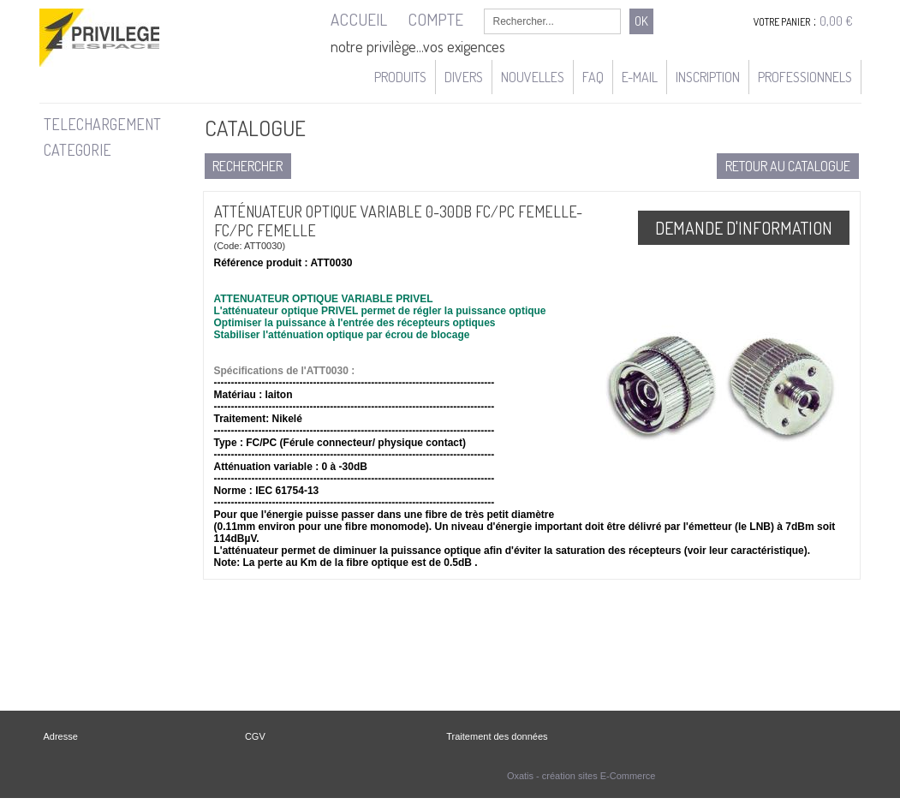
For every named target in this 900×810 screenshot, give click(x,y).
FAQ (593, 77)
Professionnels (805, 77)
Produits (400, 77)
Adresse (61, 736)
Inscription (708, 77)
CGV (255, 736)
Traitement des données (496, 736)
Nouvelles (532, 77)
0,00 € (836, 21)
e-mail (640, 77)
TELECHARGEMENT (102, 124)
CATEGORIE (77, 149)
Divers (463, 77)
